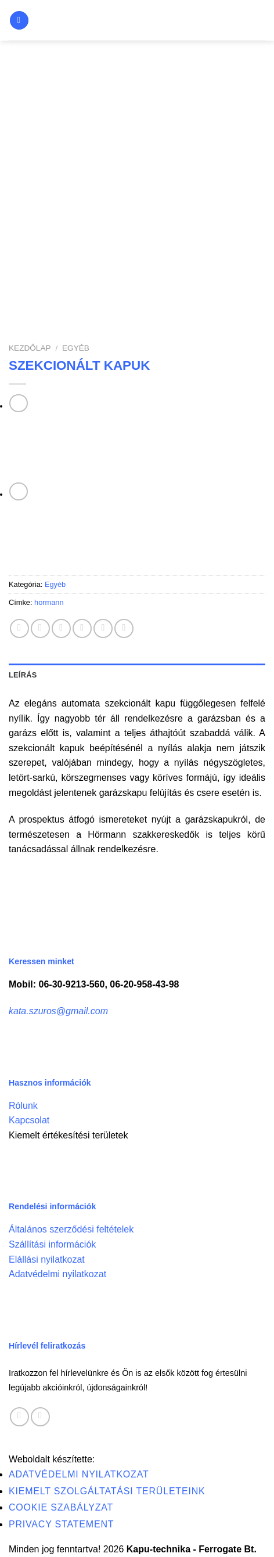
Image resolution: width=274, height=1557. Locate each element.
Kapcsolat (29, 1120)
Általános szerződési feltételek (71, 1229)
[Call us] (40, 1416)
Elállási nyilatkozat (47, 1259)
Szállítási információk (52, 1244)
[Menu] (19, 20)
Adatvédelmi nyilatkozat (57, 1274)
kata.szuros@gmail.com (58, 1011)
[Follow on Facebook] (19, 1416)
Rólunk (23, 1106)
